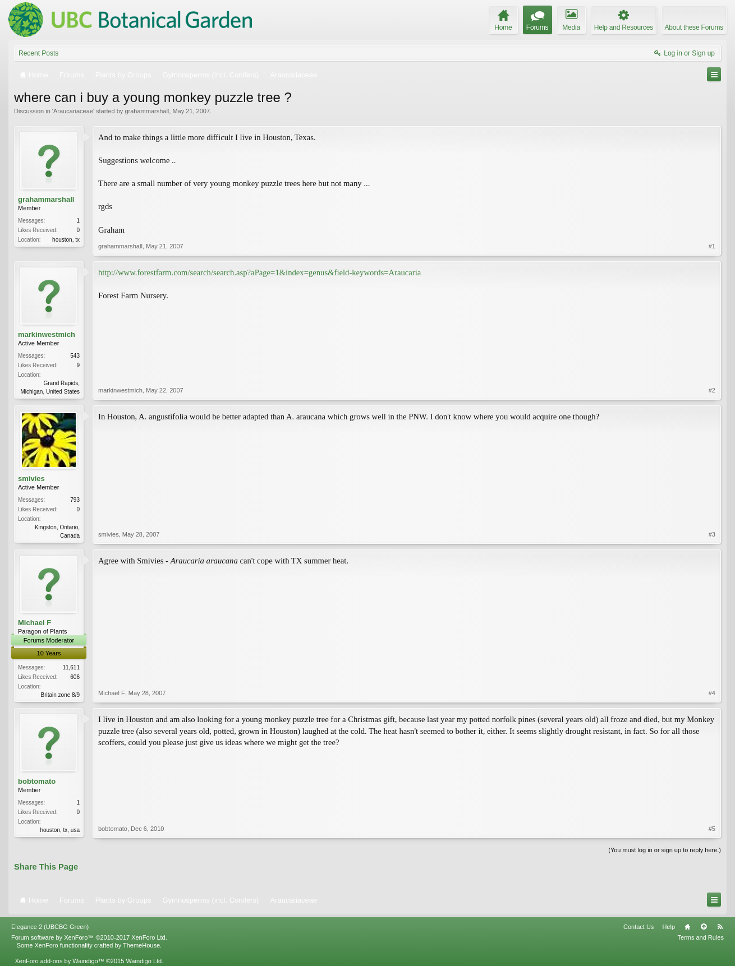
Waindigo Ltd (144, 961)
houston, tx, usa (60, 830)
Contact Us (638, 926)
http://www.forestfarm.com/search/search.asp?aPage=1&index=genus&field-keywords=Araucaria (259, 272)
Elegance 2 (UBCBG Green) (50, 926)
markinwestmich (46, 334)
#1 (712, 246)
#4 (712, 693)
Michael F (34, 622)
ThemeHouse (141, 945)
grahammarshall (147, 111)
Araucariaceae (73, 111)
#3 (712, 534)
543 (75, 356)
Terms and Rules (700, 937)
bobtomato (37, 781)
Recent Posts (38, 53)
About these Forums (694, 27)
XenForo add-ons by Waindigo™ (59, 961)
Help (668, 926)
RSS (720, 927)
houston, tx (66, 240)
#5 (712, 828)
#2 (712, 390)
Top (704, 927)
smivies (31, 478)
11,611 (71, 667)
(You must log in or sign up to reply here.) (664, 850)
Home (687, 927)
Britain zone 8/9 (60, 695)
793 (75, 500)
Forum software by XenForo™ (89, 937)
